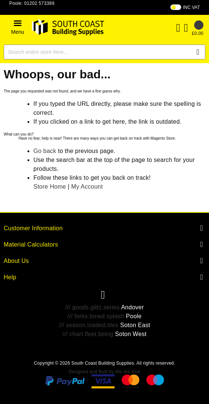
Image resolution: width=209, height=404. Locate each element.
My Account (87, 186)
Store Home (49, 186)
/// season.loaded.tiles (89, 325)
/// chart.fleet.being (87, 334)
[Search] (198, 52)
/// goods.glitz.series (92, 307)
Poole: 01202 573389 (32, 3)
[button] (18, 27)
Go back (44, 151)
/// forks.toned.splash (95, 316)
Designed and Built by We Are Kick (104, 371)
